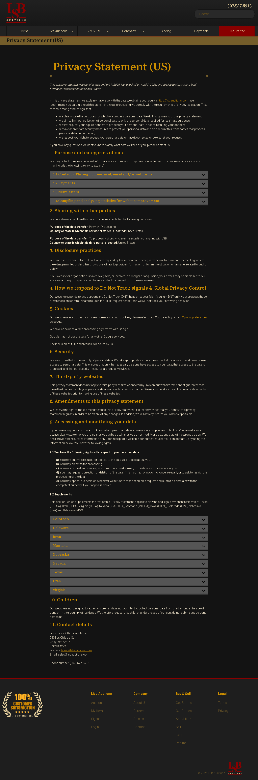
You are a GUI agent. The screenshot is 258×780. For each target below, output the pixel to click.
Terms (222, 703)
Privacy (223, 711)
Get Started (237, 31)
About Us (139, 703)
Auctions (97, 703)
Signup (96, 719)
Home (24, 31)
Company (129, 31)
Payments (201, 31)
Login (95, 727)
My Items (97, 711)
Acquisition (183, 719)
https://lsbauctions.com (173, 100)
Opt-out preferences (194, 317)
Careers (139, 711)
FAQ (179, 735)
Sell (178, 727)
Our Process (184, 711)
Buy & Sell (94, 31)
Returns (181, 743)
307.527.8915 (239, 5)
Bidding (166, 31)
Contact (139, 727)
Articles (138, 719)
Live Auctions (58, 31)
